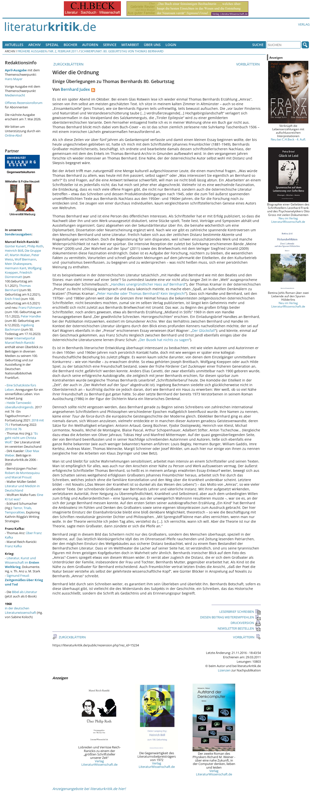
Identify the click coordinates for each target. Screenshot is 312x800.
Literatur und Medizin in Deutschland (22, 488)
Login (171, 44)
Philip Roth (35, 246)
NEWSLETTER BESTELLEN (239, 628)
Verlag (304, 24)
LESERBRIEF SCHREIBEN (240, 611)
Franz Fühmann (30, 307)
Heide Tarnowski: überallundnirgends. (19, 404)
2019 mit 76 (13, 429)
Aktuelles (14, 44)
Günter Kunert (15, 246)
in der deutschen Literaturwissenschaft (20, 610)
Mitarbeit (130, 44)
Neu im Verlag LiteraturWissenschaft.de (288, 219)
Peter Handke (31, 316)
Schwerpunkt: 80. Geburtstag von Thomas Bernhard (122, 51)
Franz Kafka (13, 546)
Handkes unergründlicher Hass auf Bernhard (148, 284)
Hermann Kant (15, 268)
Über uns (152, 44)
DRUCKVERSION (246, 623)
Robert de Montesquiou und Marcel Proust (22, 475)
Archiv (34, 44)
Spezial (52, 44)
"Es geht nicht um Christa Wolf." (21, 437)
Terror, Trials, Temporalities (18, 510)
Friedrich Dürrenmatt (18, 274)
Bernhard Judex (75, 89)
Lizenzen (224, 670)
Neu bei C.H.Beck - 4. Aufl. (288, 139)
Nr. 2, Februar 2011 (63, 51)
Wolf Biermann (25, 259)
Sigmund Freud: (24, 579)
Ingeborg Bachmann (19, 327)
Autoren (90, 44)
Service (110, 44)
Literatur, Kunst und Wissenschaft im (22, 562)
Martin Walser (20, 255)
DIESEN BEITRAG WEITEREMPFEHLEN (230, 617)
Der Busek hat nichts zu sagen (164, 339)
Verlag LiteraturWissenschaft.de (99, 763)
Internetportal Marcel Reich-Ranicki (20, 340)
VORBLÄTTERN (248, 64)
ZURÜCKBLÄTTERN (68, 64)
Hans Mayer (13, 79)
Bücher (70, 44)
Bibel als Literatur (24, 592)
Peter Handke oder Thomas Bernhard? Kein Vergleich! (141, 293)
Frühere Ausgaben (32, 51)
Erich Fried (12, 299)
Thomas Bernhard (18, 287)
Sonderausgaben (18, 234)
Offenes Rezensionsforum (23, 103)
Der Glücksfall (203, 330)
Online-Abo (13, 135)
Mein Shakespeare (18, 263)
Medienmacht (15, 95)
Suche (257, 44)
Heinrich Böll (14, 250)
